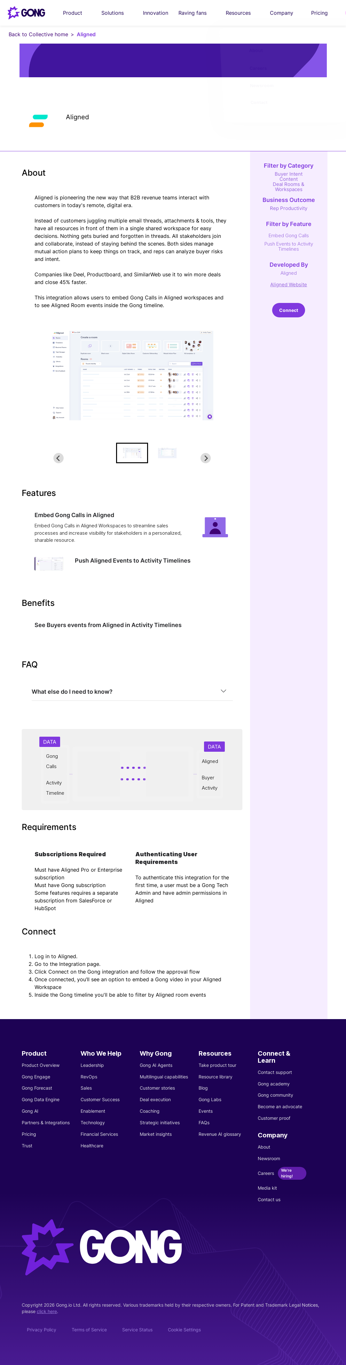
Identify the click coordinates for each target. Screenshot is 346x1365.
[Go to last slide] (58, 458)
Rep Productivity (288, 208)
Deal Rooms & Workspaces (288, 186)
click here (47, 1311)
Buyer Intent (289, 174)
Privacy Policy (41, 1329)
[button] (132, 453)
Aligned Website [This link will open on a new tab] (288, 284)
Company (285, 13)
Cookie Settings (184, 1329)
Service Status (137, 1329)
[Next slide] (206, 458)
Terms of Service (89, 1329)
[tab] (132, 692)
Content (288, 179)
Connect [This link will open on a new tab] (288, 310)
